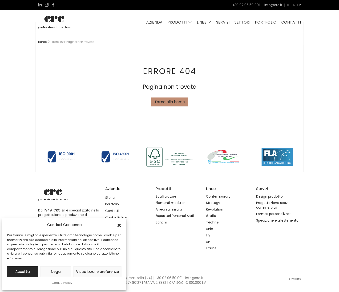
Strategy (213, 203)
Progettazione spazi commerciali (272, 205)
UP (208, 242)
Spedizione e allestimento (277, 220)
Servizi (223, 22)
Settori (242, 22)
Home (42, 42)
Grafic (211, 216)
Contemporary (218, 196)
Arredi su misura (169, 209)
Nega (56, 271)
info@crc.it (273, 5)
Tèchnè (212, 222)
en (293, 5)
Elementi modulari (171, 203)
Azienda (154, 22)
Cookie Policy (62, 282)
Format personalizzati (273, 214)
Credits (295, 279)
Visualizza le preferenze (97, 271)
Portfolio (266, 22)
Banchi (161, 222)
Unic (209, 229)
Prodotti (179, 22)
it (288, 5)
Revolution (214, 209)
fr (299, 5)
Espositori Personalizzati (175, 216)
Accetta (22, 271)
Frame (211, 248)
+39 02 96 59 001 (246, 5)
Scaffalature (166, 196)
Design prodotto (269, 196)
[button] (119, 225)
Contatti (291, 22)
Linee (204, 22)
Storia (110, 197)
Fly (208, 235)
